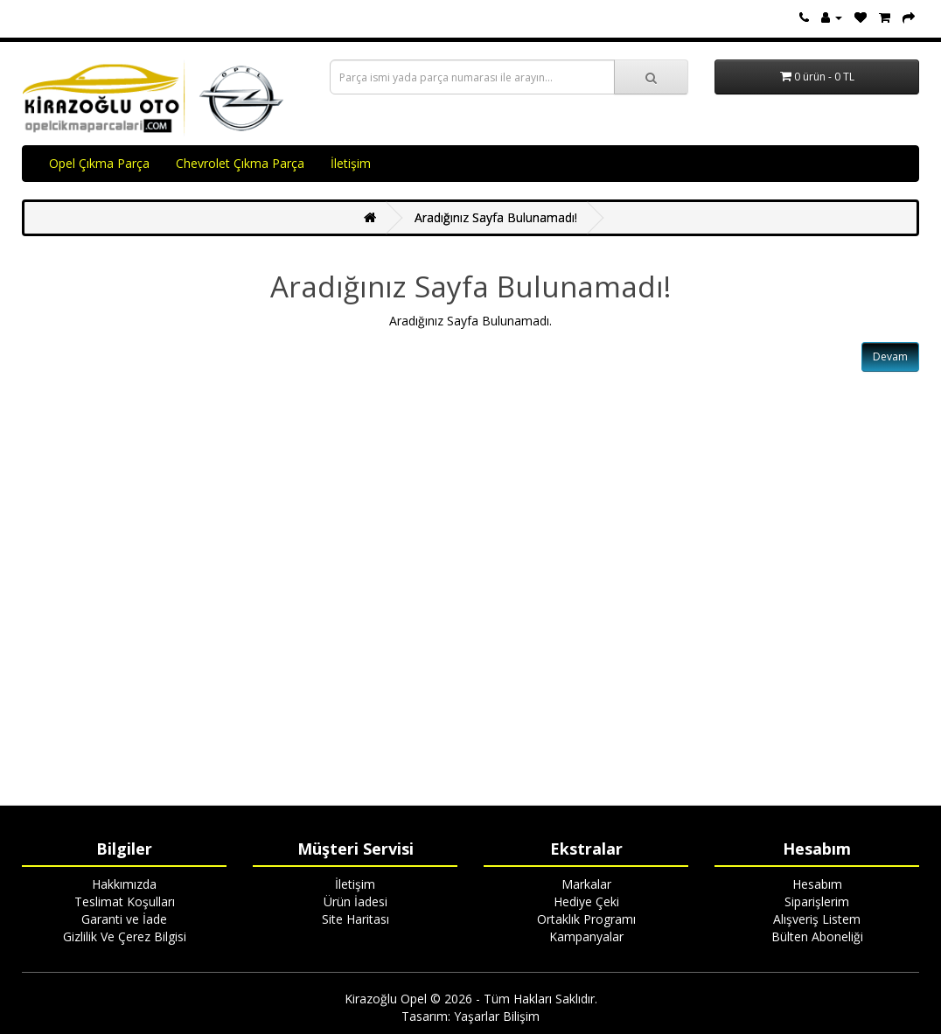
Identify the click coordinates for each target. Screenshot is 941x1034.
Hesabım (817, 884)
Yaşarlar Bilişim (497, 1016)
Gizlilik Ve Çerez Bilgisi (124, 936)
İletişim (351, 163)
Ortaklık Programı (586, 919)
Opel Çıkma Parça (99, 163)
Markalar (586, 884)
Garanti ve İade (124, 919)
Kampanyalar (586, 936)
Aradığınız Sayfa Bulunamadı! (496, 217)
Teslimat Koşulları (124, 901)
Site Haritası (355, 919)
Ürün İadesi (355, 901)
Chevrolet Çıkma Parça (240, 163)
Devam (890, 356)
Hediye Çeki (586, 901)
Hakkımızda (124, 884)
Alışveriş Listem (817, 919)
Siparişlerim (816, 901)
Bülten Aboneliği (817, 936)
